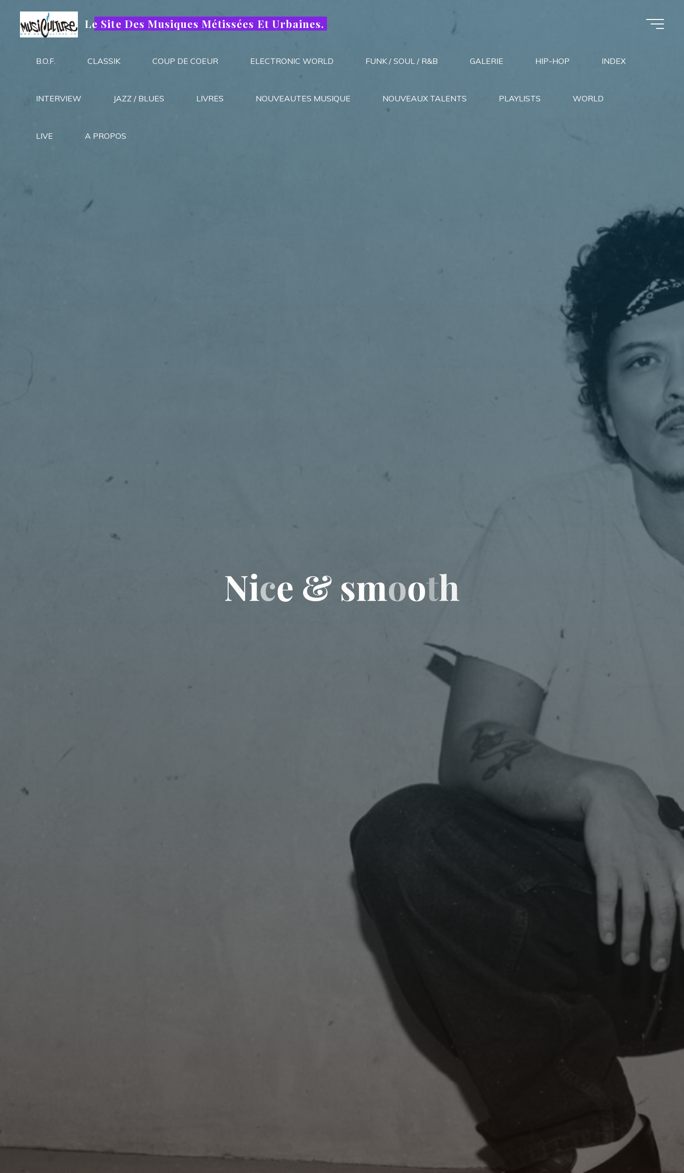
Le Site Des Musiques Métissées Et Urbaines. (204, 23)
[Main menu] (655, 24)
